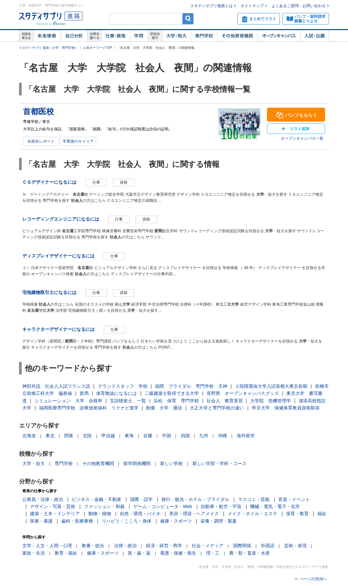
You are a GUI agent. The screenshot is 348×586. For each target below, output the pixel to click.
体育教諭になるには (116, 393)
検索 (188, 18)
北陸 (87, 435)
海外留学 (246, 435)
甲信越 (108, 435)
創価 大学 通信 (164, 407)
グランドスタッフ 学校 (123, 386)
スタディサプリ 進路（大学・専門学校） (48, 47)
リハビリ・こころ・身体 (126, 521)
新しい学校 (171, 463)
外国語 (267, 545)
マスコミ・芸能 (254, 499)
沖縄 (222, 435)
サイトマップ (252, 6)
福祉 (321, 513)
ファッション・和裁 (104, 506)
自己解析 (74, 36)
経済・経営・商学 (164, 545)
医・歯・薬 (139, 553)
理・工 (213, 553)
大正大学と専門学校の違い (217, 407)
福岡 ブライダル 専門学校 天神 (191, 386)
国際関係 (242, 545)
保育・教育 (297, 513)
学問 (139, 36)
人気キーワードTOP (97, 47)
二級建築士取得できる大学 (172, 393)
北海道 (29, 435)
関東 (68, 435)
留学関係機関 (136, 463)
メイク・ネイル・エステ (252, 513)
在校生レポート (41, 141)
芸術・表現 (295, 545)
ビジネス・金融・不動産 (96, 499)
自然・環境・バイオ (140, 513)
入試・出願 (314, 36)
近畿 (147, 435)
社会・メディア (207, 545)
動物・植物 (99, 513)
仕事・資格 (115, 36)
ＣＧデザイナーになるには (49, 182)
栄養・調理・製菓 (218, 521)
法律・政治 (125, 545)
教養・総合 (93, 545)
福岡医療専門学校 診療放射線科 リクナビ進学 (88, 407)
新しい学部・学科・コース (219, 463)
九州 (203, 435)
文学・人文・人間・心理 (47, 545)
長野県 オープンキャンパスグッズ (243, 393)
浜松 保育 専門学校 (176, 400)
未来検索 (47, 36)
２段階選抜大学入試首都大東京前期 (271, 386)
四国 (185, 435)
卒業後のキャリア (78, 141)
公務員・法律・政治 (42, 499)
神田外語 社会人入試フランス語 (56, 386)
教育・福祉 (66, 553)
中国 (166, 435)
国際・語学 (141, 499)
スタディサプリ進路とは (211, 6)
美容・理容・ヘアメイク (194, 513)
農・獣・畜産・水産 (249, 553)
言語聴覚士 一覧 (128, 400)
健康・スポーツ (176, 521)
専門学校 (204, 36)
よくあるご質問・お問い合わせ (298, 6)
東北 (50, 435)
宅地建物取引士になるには (49, 292)
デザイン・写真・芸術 (52, 506)
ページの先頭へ (313, 579)
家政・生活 (33, 553)
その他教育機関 (237, 36)
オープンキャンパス (279, 36)
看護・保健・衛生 (178, 553)
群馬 (84, 393)
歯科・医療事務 (77, 521)
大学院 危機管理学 (270, 400)
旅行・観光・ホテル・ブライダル (195, 499)
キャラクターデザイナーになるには (58, 329)
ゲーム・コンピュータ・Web (162, 506)
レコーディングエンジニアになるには (60, 219)
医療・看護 (41, 521)
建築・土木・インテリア (55, 513)
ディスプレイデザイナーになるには (58, 255)
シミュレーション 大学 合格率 (68, 400)
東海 (129, 435)
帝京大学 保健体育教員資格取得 (286, 407)
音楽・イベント (294, 499)
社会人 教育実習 (225, 400)
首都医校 (38, 111)
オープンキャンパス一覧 (302, 138)
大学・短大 (176, 36)
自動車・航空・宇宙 (221, 506)
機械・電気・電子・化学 (275, 506)
